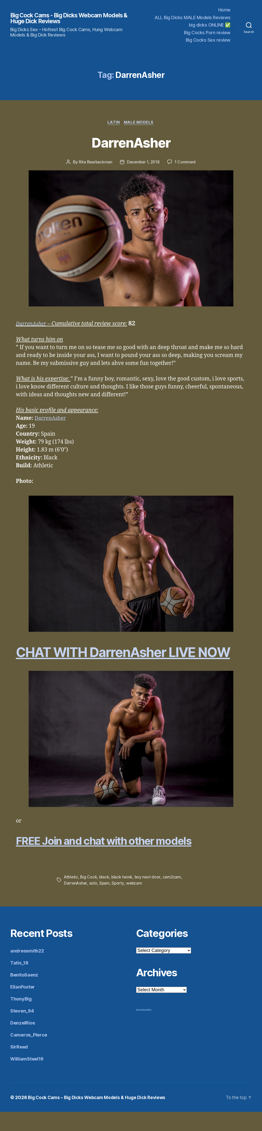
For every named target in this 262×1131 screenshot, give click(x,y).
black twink (123, 896)
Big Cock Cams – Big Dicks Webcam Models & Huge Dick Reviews (99, 1116)
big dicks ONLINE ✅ (210, 25)
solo (94, 902)
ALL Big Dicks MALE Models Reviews (193, 17)
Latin (113, 123)
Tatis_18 (19, 982)
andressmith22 (27, 970)
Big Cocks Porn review (207, 32)
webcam (135, 902)
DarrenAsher (131, 142)
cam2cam (173, 896)
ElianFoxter (22, 1006)
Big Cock (89, 896)
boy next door (149, 896)
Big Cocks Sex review (208, 40)
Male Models (140, 123)
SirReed (19, 1066)
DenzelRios (22, 1042)
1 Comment (186, 162)
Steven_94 (22, 1030)
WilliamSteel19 (26, 1078)
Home (224, 10)
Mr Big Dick (148, 1028)
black (105, 896)
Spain (105, 902)
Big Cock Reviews (141, 1028)
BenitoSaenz (24, 994)
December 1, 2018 (143, 162)
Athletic (71, 896)
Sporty (118, 902)
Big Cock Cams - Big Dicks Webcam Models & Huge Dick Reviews (60, 18)
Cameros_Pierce (28, 1054)
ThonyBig (21, 1018)
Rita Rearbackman (95, 162)
